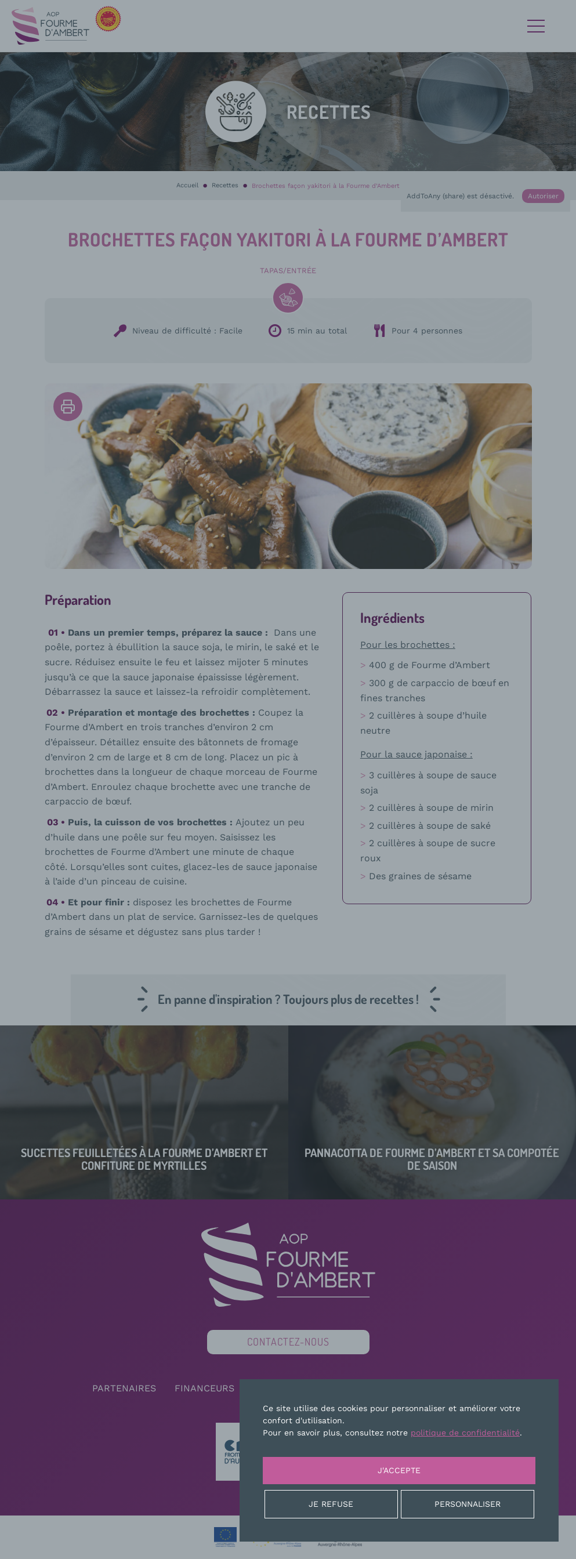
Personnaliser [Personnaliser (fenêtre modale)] (467, 1504)
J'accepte (399, 1470)
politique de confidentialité (465, 1432)
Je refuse (331, 1504)
